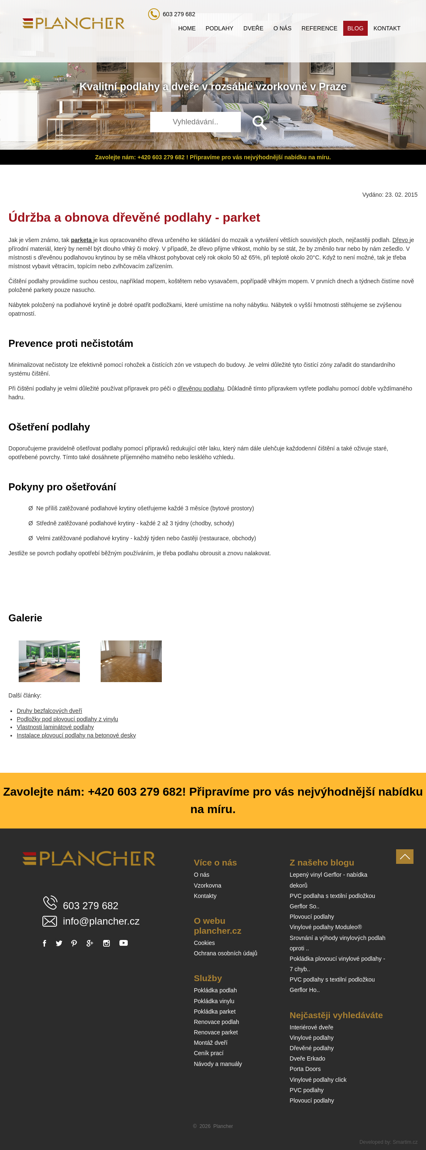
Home (187, 28)
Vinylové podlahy (312, 1037)
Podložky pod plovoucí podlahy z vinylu (67, 719)
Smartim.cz (405, 1142)
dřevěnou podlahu (200, 388)
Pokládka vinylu (214, 1001)
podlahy (140, 86)
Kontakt (387, 28)
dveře (185, 86)
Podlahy (219, 28)
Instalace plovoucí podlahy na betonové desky (76, 735)
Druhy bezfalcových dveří (49, 710)
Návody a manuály (218, 1064)
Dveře (253, 28)
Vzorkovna (207, 885)
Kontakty (205, 896)
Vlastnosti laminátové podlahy (55, 727)
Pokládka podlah (215, 990)
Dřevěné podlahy (312, 1048)
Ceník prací (209, 1053)
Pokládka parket (214, 1011)
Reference (319, 28)
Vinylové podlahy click (318, 1079)
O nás (282, 28)
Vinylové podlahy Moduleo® (326, 927)
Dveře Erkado (307, 1058)
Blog (355, 28)
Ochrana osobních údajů (226, 953)
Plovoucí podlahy (312, 916)
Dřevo (400, 240)
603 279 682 (179, 14)
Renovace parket (216, 1032)
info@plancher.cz (101, 921)
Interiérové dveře (311, 1027)
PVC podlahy (307, 1090)
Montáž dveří (211, 1042)
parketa (82, 240)
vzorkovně (281, 86)
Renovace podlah (216, 1022)
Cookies (204, 943)
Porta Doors (305, 1069)
